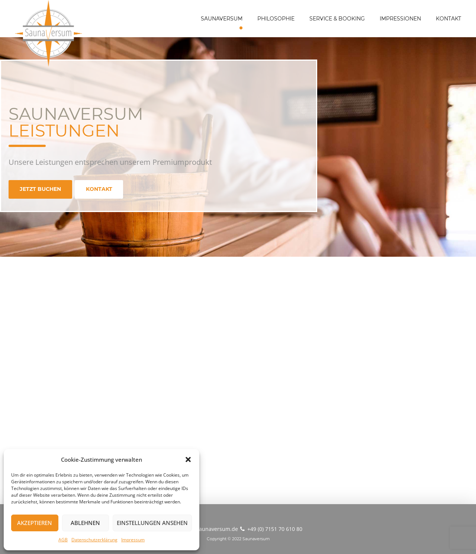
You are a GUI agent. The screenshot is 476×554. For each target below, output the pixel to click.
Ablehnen (85, 522)
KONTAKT (448, 18)
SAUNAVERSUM (221, 18)
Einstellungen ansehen (152, 522)
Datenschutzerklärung (94, 540)
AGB (63, 540)
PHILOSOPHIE (276, 18)
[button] (188, 459)
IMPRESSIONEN (400, 18)
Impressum (133, 540)
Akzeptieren (34, 522)
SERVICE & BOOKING (337, 18)
